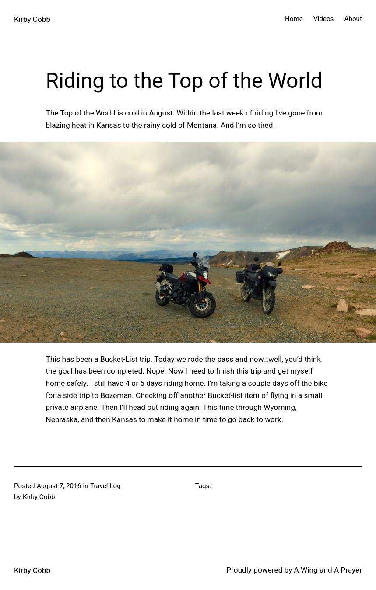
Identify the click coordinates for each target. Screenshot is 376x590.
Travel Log (105, 486)
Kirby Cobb (32, 19)
